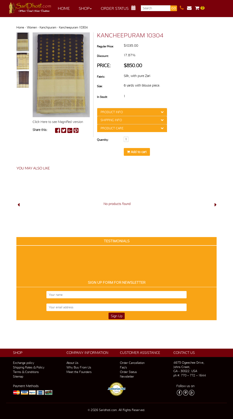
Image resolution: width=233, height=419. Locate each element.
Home (64, 8)
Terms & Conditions (26, 372)
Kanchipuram (48, 27)
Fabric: (101, 76)
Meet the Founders (78, 372)
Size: (99, 86)
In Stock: (102, 97)
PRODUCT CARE (112, 128)
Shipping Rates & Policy (28, 367)
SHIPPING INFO (111, 120)
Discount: (103, 56)
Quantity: (102, 139)
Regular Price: (105, 46)
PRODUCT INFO (112, 112)
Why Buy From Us (78, 367)
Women (32, 27)
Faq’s (123, 367)
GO (173, 8)
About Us (72, 363)
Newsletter (127, 376)
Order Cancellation (132, 363)
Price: (104, 65)
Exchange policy (23, 363)
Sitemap (18, 376)
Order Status (115, 8)
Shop (85, 8)
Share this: (40, 130)
